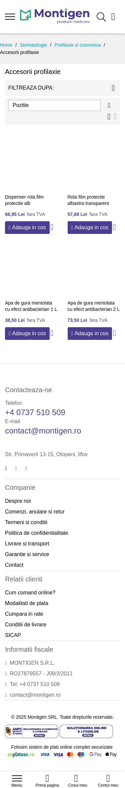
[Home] (47, 775)
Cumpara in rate (24, 614)
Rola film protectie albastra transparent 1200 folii (88, 203)
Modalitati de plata (26, 603)
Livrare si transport (27, 543)
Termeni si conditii (26, 522)
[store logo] (55, 17)
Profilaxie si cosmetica (78, 45)
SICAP (13, 635)
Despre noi (18, 501)
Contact (14, 565)
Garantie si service (27, 554)
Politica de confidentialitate (36, 533)
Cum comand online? (30, 592)
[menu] (10, 17)
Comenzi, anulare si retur (35, 511)
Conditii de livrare (25, 624)
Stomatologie (33, 45)
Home (6, 45)
